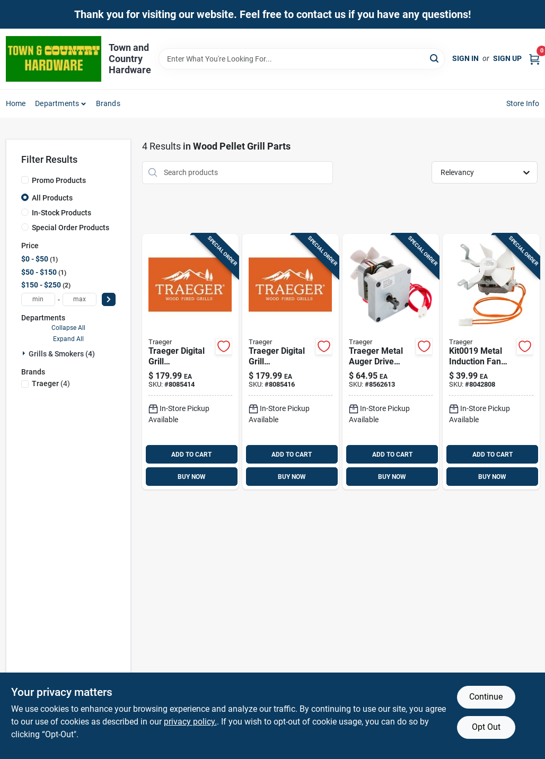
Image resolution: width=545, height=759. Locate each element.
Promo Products (59, 180)
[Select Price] (109, 299)
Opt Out (486, 727)
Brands (108, 103)
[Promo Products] (25, 180)
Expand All (68, 339)
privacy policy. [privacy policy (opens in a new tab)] (190, 722)
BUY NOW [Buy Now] (192, 477)
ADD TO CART (191, 454)
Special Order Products (70, 227)
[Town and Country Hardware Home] (53, 59)
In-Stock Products (61, 212)
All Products (52, 197)
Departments (57, 103)
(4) (51, 383)
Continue (486, 697)
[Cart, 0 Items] (534, 58)
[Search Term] (302, 58)
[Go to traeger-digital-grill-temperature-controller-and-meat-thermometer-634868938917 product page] (190, 362)
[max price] (79, 299)
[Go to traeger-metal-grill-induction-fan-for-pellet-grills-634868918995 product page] (491, 362)
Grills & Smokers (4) (62, 354)
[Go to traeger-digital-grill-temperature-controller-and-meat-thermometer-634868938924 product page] (290, 362)
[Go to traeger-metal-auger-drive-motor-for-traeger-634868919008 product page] (390, 362)
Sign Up (507, 58)
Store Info (523, 103)
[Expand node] (25, 353)
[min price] (38, 299)
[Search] (435, 58)
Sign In (465, 58)
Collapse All (68, 327)
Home (16, 103)
